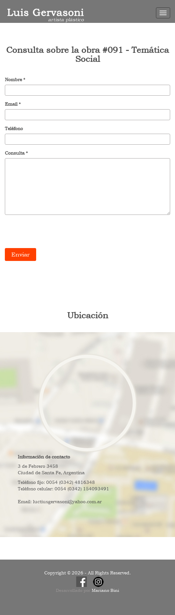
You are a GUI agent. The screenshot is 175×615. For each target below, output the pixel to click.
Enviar (20, 254)
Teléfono (14, 128)
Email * (13, 104)
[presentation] (54, 232)
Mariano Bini (105, 590)
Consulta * (16, 153)
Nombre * (15, 79)
